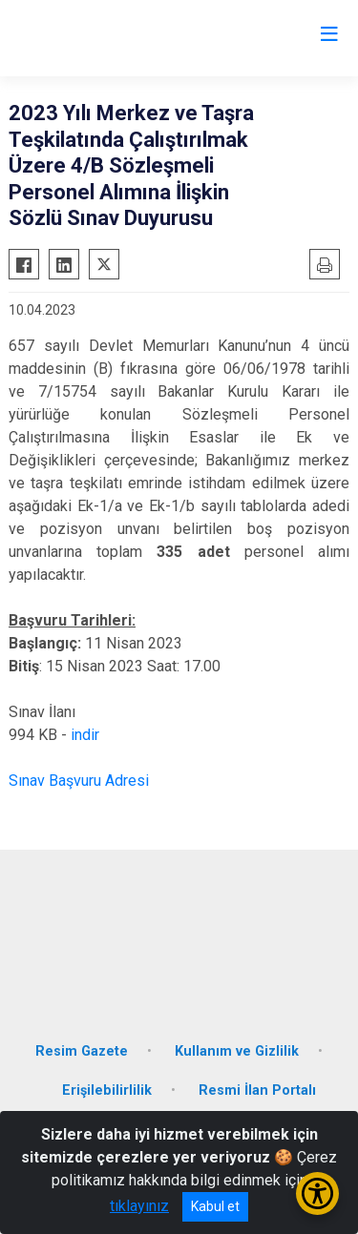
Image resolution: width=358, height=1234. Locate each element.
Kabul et (215, 1206)
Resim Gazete (81, 1051)
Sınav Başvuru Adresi (79, 780)
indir (85, 735)
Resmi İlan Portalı (257, 1090)
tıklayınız (139, 1206)
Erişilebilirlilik (107, 1090)
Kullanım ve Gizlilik (237, 1051)
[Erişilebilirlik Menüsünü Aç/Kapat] (317, 1193)
